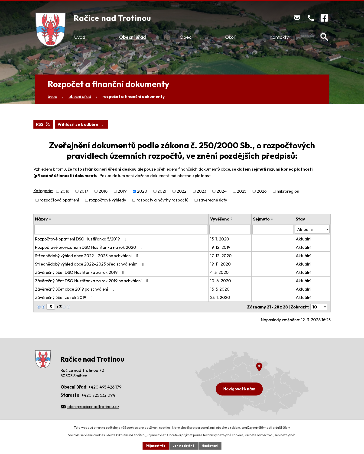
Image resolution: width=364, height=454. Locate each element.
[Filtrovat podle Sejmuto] (272, 229)
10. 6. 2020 (220, 280)
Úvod (79, 37)
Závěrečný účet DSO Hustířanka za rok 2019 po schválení (92, 280)
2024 (222, 191)
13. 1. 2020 (219, 239)
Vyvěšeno (219, 219)
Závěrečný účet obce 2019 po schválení (75, 289)
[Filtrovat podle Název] (121, 229)
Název (41, 219)
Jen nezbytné (184, 446)
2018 (103, 191)
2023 (201, 191)
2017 (83, 191)
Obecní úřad (132, 37)
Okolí (230, 37)
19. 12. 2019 (220, 247)
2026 (261, 191)
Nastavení (210, 446)
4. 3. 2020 (219, 272)
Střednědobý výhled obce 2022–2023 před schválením (90, 264)
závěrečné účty (212, 200)
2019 (122, 191)
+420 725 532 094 (98, 395)
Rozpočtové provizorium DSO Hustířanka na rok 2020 (89, 247)
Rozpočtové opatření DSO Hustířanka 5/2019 (81, 239)
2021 (161, 191)
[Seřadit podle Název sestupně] (50, 220)
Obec (185, 37)
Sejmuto (261, 219)
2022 (181, 191)
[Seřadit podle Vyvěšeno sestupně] (231, 220)
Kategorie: (43, 190)
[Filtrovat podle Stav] (312, 229)
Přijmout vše (156, 446)
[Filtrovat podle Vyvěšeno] (229, 229)
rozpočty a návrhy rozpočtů (162, 200)
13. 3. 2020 (220, 289)
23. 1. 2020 (220, 297)
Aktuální (303, 239)
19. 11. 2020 (220, 264)
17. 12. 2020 (221, 255)
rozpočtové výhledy (107, 200)
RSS (43, 124)
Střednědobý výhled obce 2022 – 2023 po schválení (87, 255)
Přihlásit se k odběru (82, 124)
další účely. (282, 427)
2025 (241, 191)
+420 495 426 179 (104, 387)
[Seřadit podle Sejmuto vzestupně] (272, 218)
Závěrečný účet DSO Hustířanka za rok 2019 (80, 272)
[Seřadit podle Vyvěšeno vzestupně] (231, 218)
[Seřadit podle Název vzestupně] (50, 218)
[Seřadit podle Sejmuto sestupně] (272, 220)
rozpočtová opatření (59, 200)
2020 (142, 191)
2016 (64, 191)
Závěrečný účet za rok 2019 (64, 297)
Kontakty (279, 37)
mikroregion (288, 191)
